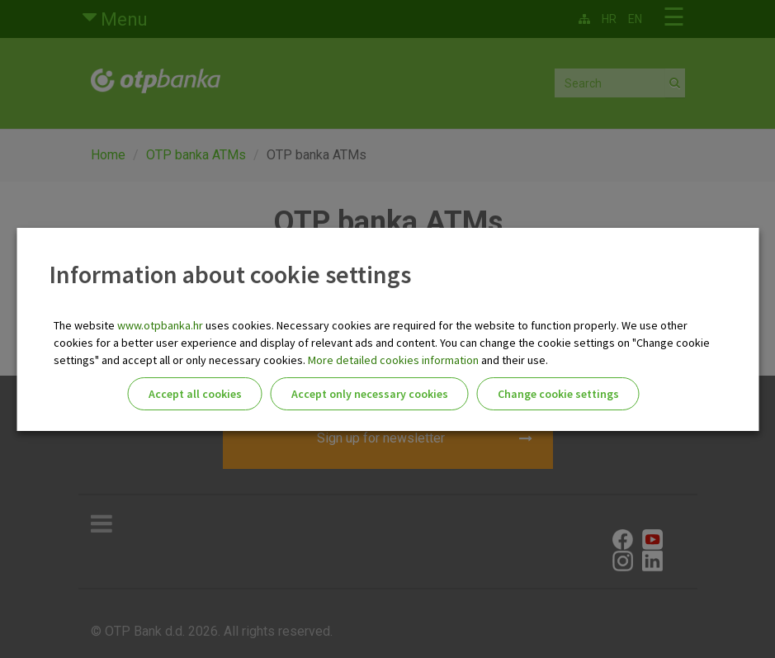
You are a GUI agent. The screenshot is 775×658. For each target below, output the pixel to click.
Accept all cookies (195, 393)
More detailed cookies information (393, 360)
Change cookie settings (558, 393)
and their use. (513, 360)
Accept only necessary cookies (369, 393)
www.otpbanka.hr (160, 325)
